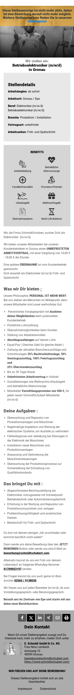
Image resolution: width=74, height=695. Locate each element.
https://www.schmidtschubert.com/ (47, 662)
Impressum (25, 688)
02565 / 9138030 (25, 580)
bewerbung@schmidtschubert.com (26, 553)
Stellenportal (37, 21)
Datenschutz (48, 688)
